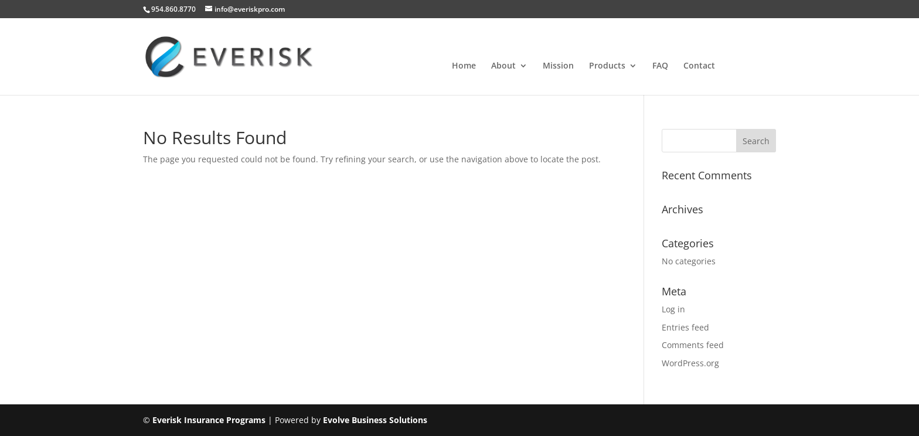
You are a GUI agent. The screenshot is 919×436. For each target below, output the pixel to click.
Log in (673, 309)
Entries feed (685, 327)
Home (464, 66)
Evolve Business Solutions (375, 419)
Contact (699, 66)
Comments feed (693, 344)
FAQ (660, 66)
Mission (558, 66)
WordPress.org (690, 363)
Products (607, 66)
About (503, 66)
